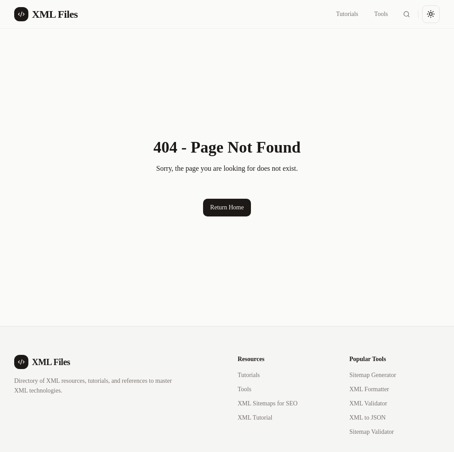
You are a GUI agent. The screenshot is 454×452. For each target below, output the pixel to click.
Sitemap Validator (371, 431)
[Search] (407, 14)
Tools (381, 14)
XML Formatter (369, 389)
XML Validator (368, 403)
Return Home (227, 207)
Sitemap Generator (372, 375)
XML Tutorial (255, 417)
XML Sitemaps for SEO (267, 403)
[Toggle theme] (431, 14)
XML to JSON (367, 417)
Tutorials (347, 14)
